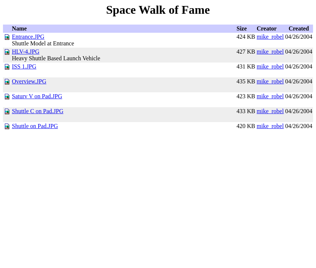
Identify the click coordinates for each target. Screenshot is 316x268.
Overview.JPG (29, 81)
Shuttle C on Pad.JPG (37, 111)
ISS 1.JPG (24, 66)
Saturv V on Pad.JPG (37, 96)
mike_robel (270, 37)
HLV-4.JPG (25, 51)
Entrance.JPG (28, 37)
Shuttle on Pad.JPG (35, 126)
